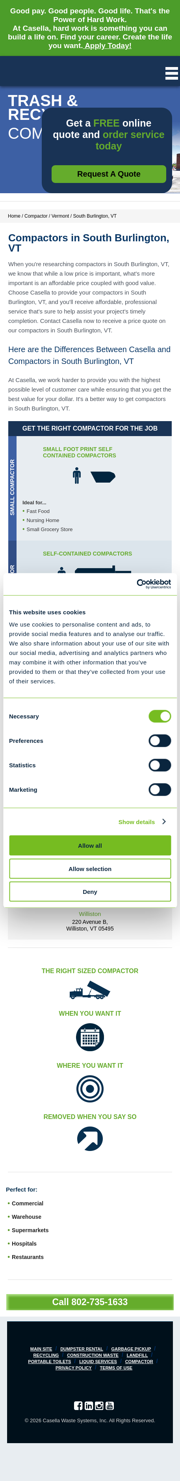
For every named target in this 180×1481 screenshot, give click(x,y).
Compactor (139, 1361)
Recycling (46, 1355)
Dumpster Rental (81, 1349)
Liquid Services (98, 1361)
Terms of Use (116, 1367)
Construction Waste (93, 1355)
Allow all (90, 845)
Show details (137, 821)
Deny (90, 891)
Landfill (137, 1355)
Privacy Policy (74, 1367)
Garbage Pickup (131, 1349)
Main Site (41, 1349)
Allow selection (90, 868)
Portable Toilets (49, 1361)
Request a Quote (109, 174)
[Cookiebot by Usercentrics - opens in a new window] (136, 584)
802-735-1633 (99, 1302)
